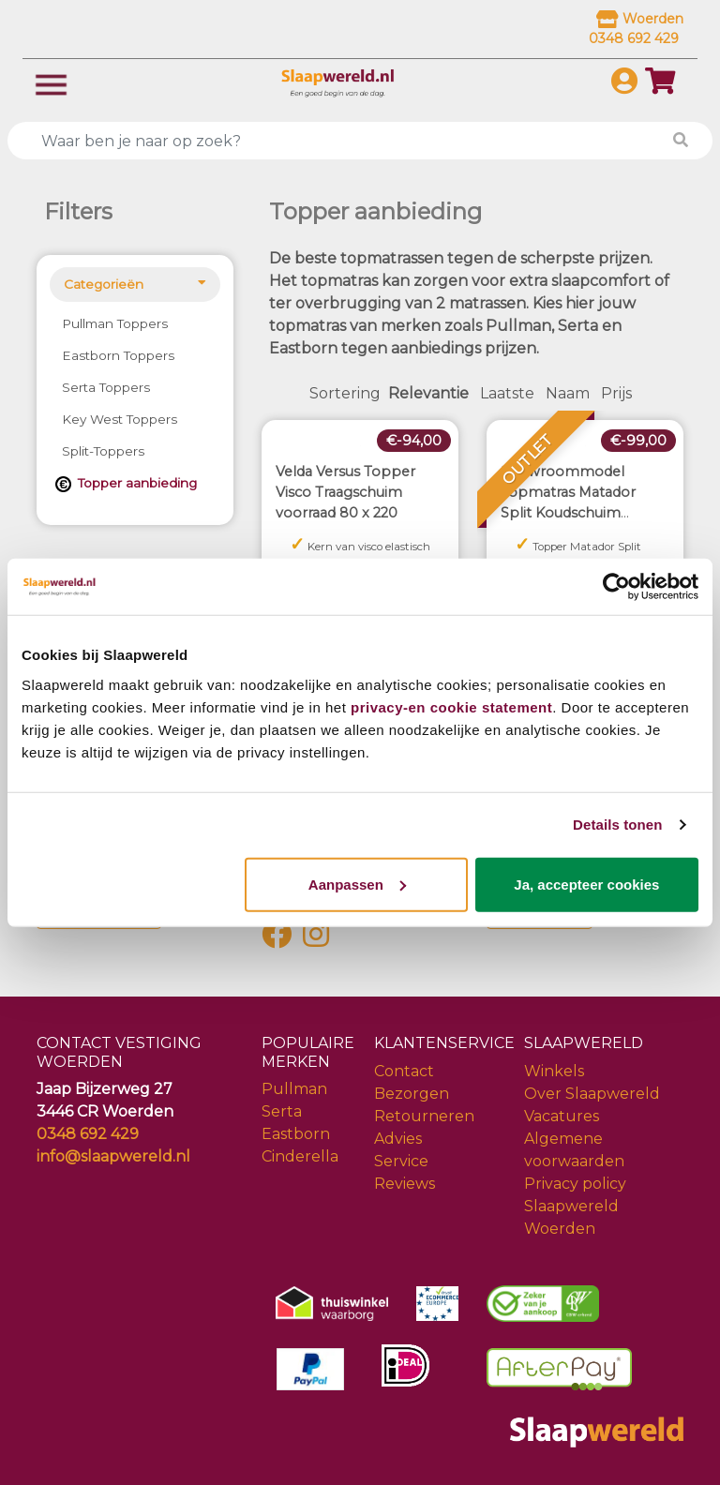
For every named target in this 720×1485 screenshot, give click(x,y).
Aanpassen (357, 884)
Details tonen (617, 824)
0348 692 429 (88, 1134)
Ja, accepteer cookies (586, 884)
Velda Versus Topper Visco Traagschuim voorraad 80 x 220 (345, 491)
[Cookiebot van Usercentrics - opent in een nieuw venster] (616, 587)
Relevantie (428, 393)
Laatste (507, 393)
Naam (568, 393)
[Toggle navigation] (51, 83)
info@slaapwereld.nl (113, 1156)
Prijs (616, 393)
